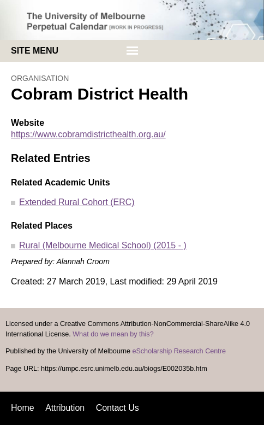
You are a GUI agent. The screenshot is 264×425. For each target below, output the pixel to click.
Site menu (34, 50)
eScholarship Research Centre (179, 351)
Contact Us (117, 407)
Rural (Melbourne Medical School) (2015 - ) (103, 245)
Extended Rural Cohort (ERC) (77, 202)
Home (22, 407)
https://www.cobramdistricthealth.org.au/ (88, 134)
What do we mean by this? (113, 334)
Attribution (65, 407)
